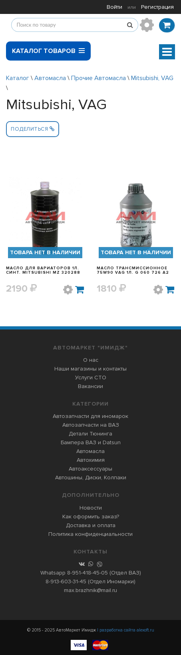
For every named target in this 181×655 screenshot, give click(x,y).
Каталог (17, 78)
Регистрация (157, 7)
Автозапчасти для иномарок (90, 416)
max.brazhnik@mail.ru (90, 590)
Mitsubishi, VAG (152, 78)
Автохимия (91, 460)
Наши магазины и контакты (90, 368)
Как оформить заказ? (90, 516)
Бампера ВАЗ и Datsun (91, 442)
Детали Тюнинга (90, 433)
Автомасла (50, 78)
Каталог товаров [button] (48, 48)
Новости (91, 507)
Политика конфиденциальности (90, 534)
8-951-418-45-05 (87, 572)
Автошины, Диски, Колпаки (90, 477)
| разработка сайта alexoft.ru (125, 630)
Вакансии (90, 386)
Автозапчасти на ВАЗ (90, 425)
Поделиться (32, 129)
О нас (90, 360)
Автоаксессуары (90, 468)
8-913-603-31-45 (66, 581)
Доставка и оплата (90, 525)
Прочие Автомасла (98, 78)
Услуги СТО (90, 377)
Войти (114, 7)
